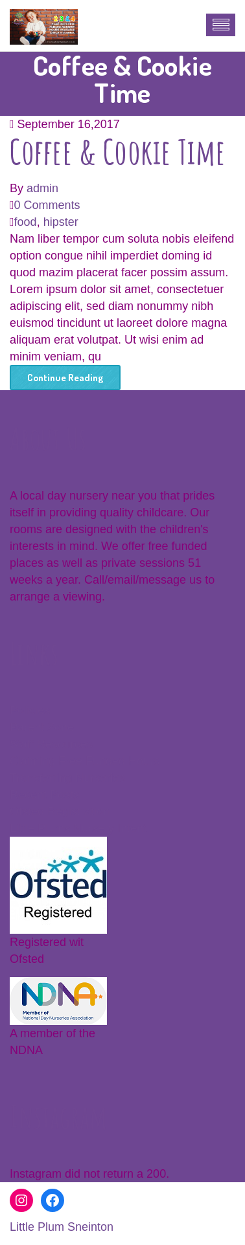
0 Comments (47, 205)
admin (42, 188)
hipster (60, 221)
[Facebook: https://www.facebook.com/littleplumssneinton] (52, 1200)
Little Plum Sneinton (61, 1226)
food (25, 221)
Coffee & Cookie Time (118, 151)
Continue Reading (65, 377)
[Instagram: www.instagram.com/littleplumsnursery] (21, 1200)
